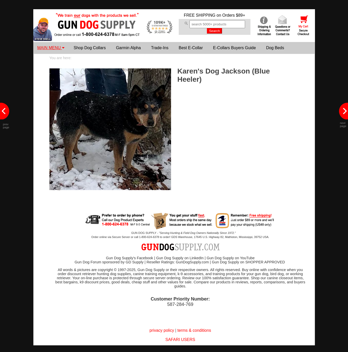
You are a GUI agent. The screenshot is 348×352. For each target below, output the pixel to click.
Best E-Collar (191, 48)
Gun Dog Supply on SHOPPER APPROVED (248, 262)
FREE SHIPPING (200, 15)
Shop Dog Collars (90, 48)
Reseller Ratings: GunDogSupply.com (177, 262)
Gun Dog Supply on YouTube (231, 258)
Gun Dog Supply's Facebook (129, 258)
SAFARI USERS (180, 339)
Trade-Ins (159, 48)
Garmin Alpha (128, 48)
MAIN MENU (51, 48)
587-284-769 (180, 304)
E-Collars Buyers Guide (234, 48)
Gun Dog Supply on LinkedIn (180, 258)
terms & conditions (194, 330)
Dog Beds (275, 48)
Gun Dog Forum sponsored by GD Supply (109, 262)
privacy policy (162, 330)
